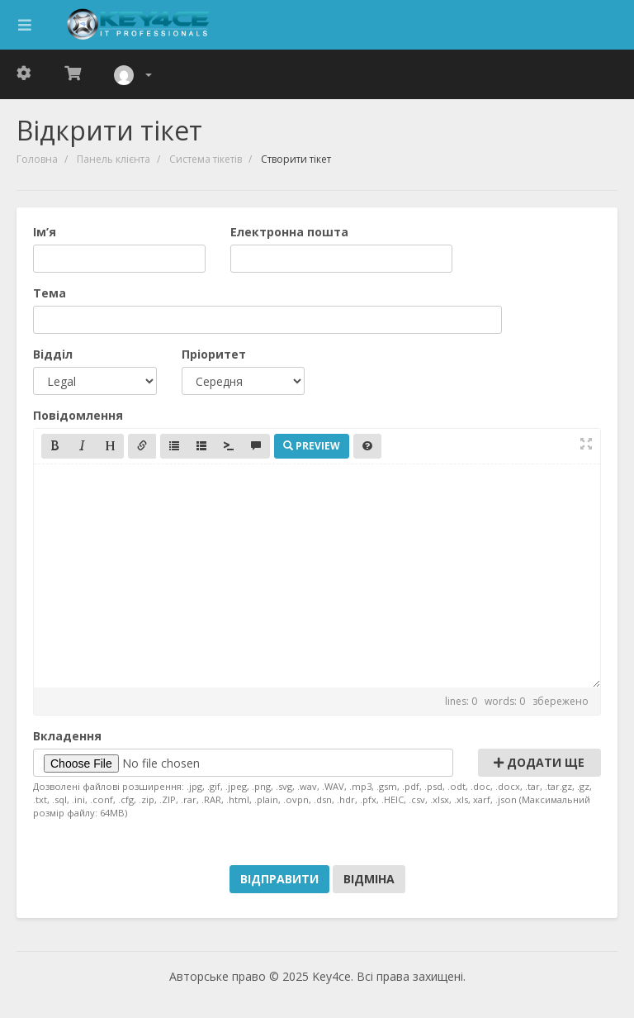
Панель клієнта (113, 159)
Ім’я (44, 232)
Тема (49, 293)
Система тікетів (205, 159)
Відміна (369, 879)
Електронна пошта (289, 232)
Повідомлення (78, 415)
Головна (37, 159)
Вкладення (67, 736)
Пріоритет (214, 354)
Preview (311, 446)
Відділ (53, 354)
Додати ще (539, 762)
